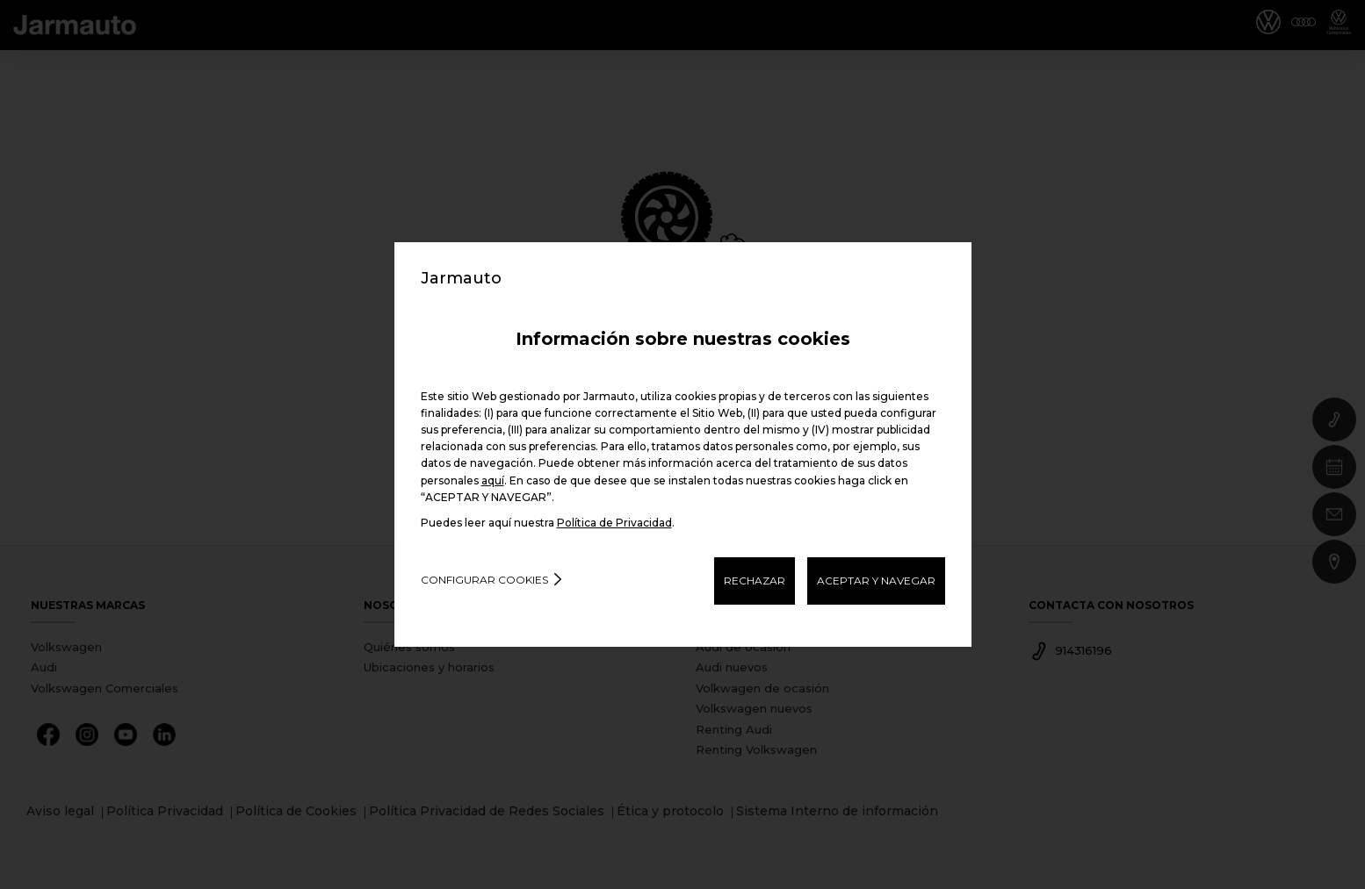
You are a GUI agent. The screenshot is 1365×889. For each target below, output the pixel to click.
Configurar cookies (484, 579)
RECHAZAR (754, 580)
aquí (492, 480)
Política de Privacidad (614, 522)
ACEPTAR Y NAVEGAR (876, 580)
